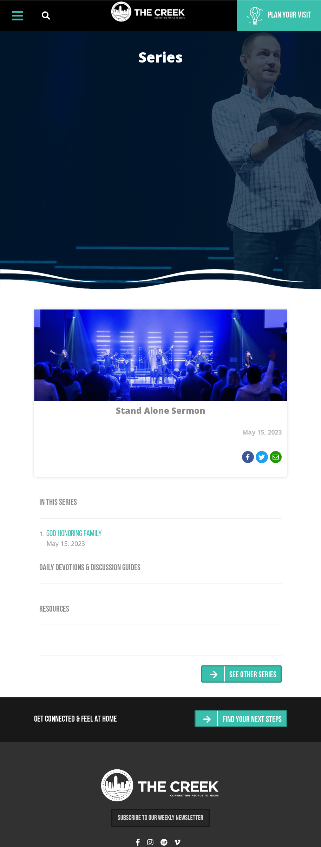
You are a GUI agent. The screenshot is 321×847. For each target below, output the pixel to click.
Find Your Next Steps (252, 720)
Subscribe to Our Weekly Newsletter (160, 818)
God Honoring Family (74, 534)
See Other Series (252, 675)
